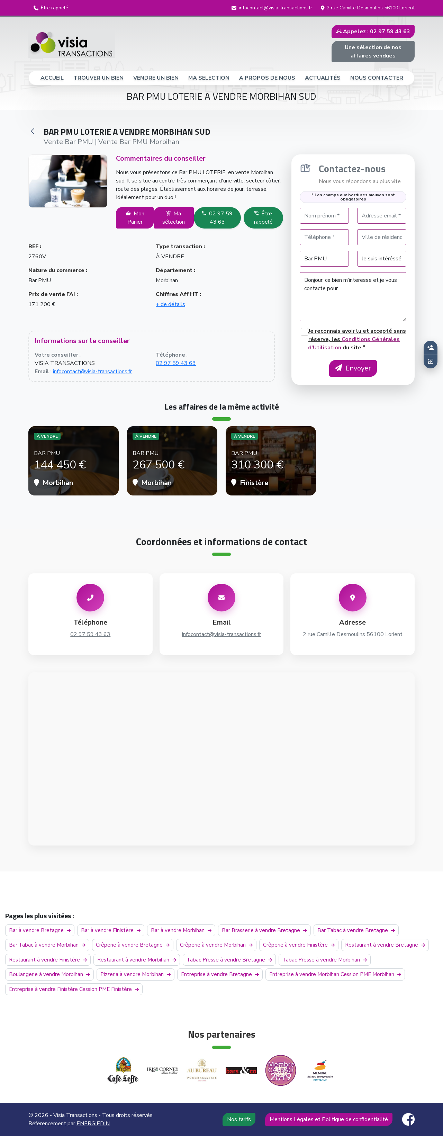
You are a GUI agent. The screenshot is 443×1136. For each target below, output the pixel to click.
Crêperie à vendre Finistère (299, 944)
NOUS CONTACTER (376, 78)
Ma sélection (173, 218)
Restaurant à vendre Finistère (48, 959)
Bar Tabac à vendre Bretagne (356, 930)
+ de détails (170, 304)
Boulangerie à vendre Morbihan (49, 974)
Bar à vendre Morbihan (181, 930)
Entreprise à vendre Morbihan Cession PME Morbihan (335, 974)
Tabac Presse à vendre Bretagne (229, 959)
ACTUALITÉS (323, 78)
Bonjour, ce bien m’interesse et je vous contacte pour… (353, 296)
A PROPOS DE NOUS (267, 78)
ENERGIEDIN (93, 1123)
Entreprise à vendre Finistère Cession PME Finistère (74, 989)
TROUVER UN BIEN (98, 78)
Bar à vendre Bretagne (40, 930)
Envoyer (353, 368)
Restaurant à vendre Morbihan (136, 959)
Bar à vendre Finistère (111, 930)
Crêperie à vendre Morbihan (216, 944)
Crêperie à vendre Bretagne (133, 944)
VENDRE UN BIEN (156, 78)
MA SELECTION (208, 78)
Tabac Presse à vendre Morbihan (324, 959)
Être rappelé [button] (263, 218)
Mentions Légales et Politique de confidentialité (329, 1119)
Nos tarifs (239, 1119)
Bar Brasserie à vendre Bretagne (264, 930)
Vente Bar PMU (68, 141)
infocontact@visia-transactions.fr (92, 371)
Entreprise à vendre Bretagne (220, 974)
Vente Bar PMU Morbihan (138, 141)
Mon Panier (135, 218)
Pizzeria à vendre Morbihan (135, 974)
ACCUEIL (55, 77)
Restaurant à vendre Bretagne (385, 944)
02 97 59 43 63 (217, 218)
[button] (51, 7)
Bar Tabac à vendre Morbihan (47, 944)
